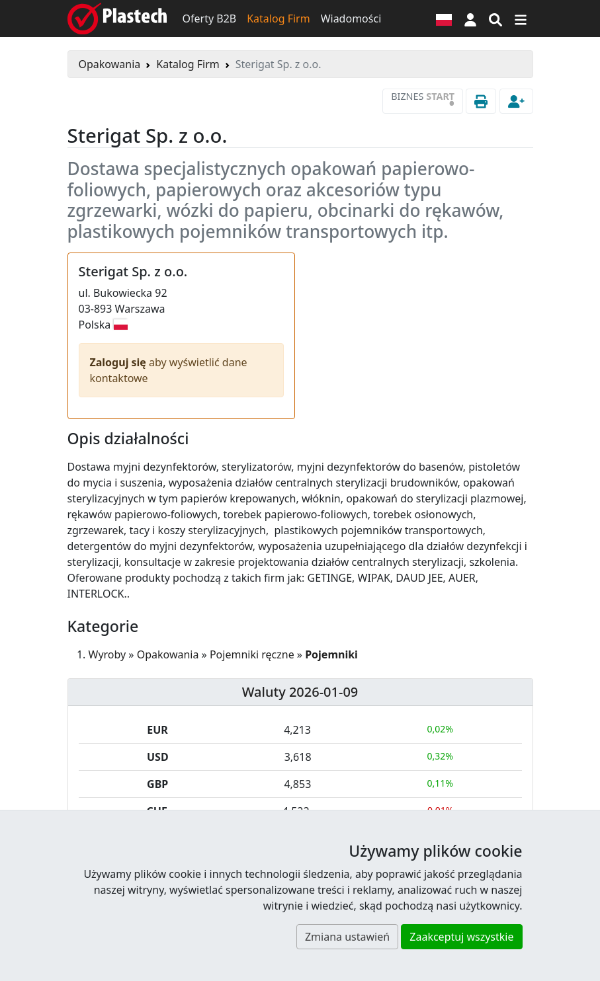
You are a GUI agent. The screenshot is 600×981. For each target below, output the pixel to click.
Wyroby (107, 654)
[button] (470, 18)
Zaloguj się (120, 362)
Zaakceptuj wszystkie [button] (461, 936)
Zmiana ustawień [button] (347, 936)
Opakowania (110, 64)
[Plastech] (117, 18)
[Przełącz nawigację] (520, 18)
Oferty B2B (210, 18)
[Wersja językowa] (444, 18)
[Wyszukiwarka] (495, 18)
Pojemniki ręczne (252, 654)
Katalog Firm (278, 18)
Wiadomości (351, 18)
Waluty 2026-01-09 (300, 692)
